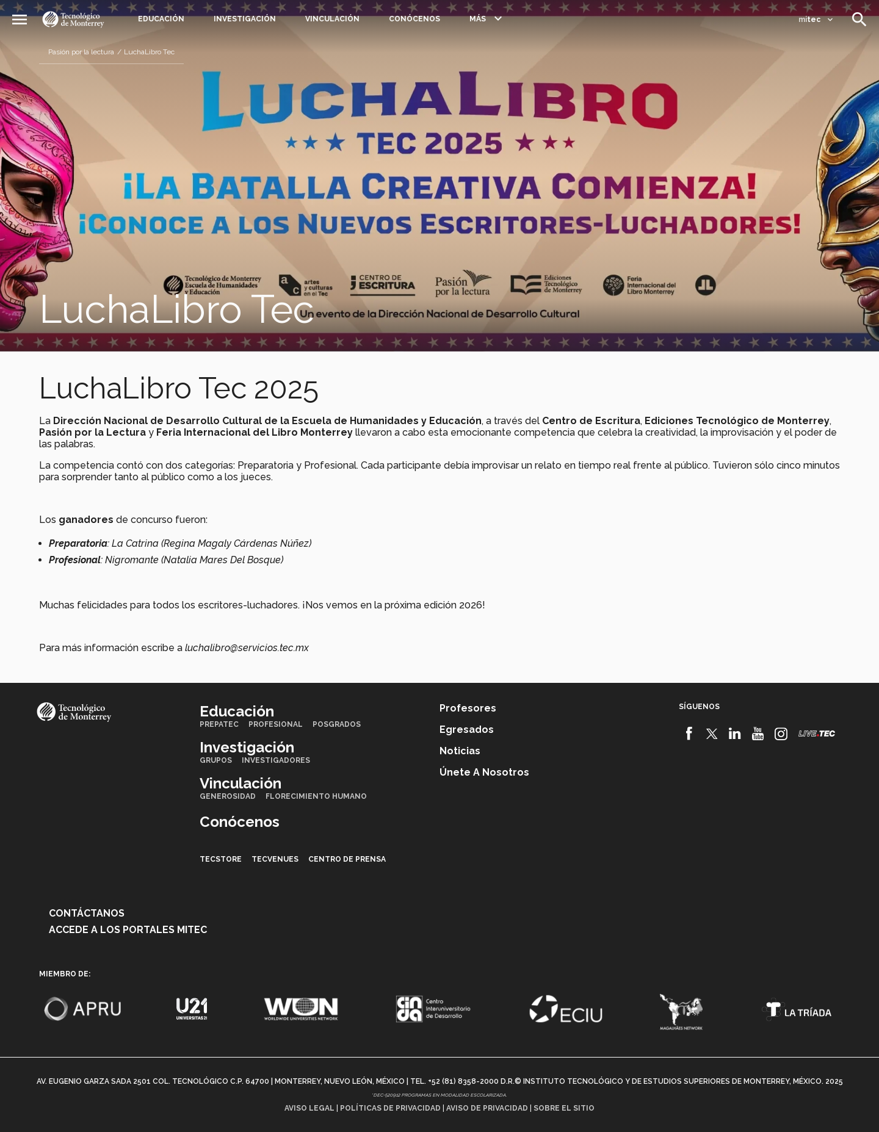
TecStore (221, 859)
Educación (161, 19)
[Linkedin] (735, 733)
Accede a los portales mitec (128, 930)
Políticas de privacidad (390, 1108)
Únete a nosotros (484, 772)
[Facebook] (688, 733)
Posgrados (337, 724)
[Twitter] (712, 733)
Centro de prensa (347, 859)
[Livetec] (816, 733)
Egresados (467, 729)
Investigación (245, 19)
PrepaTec (219, 724)
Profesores (468, 708)
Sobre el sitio (564, 1108)
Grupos (216, 760)
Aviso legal (309, 1108)
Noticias (460, 751)
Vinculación (332, 19)
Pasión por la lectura (81, 52)
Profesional (275, 724)
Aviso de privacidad (487, 1108)
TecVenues (274, 859)
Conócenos (414, 19)
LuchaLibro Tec (149, 52)
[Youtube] (757, 733)
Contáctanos (87, 913)
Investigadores (276, 760)
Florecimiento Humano (316, 796)
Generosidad (228, 796)
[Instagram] (781, 733)
